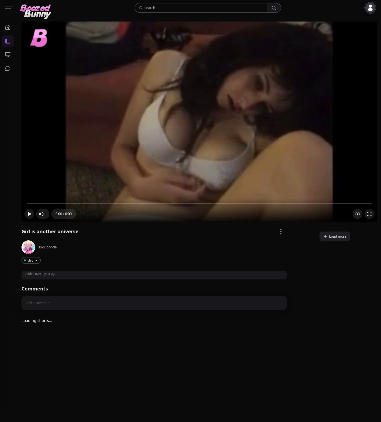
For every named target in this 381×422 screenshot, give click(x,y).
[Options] (357, 214)
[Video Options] (281, 231)
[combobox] (205, 7)
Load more (335, 236)
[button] (371, 8)
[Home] (36, 8)
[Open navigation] (9, 8)
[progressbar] (63, 214)
